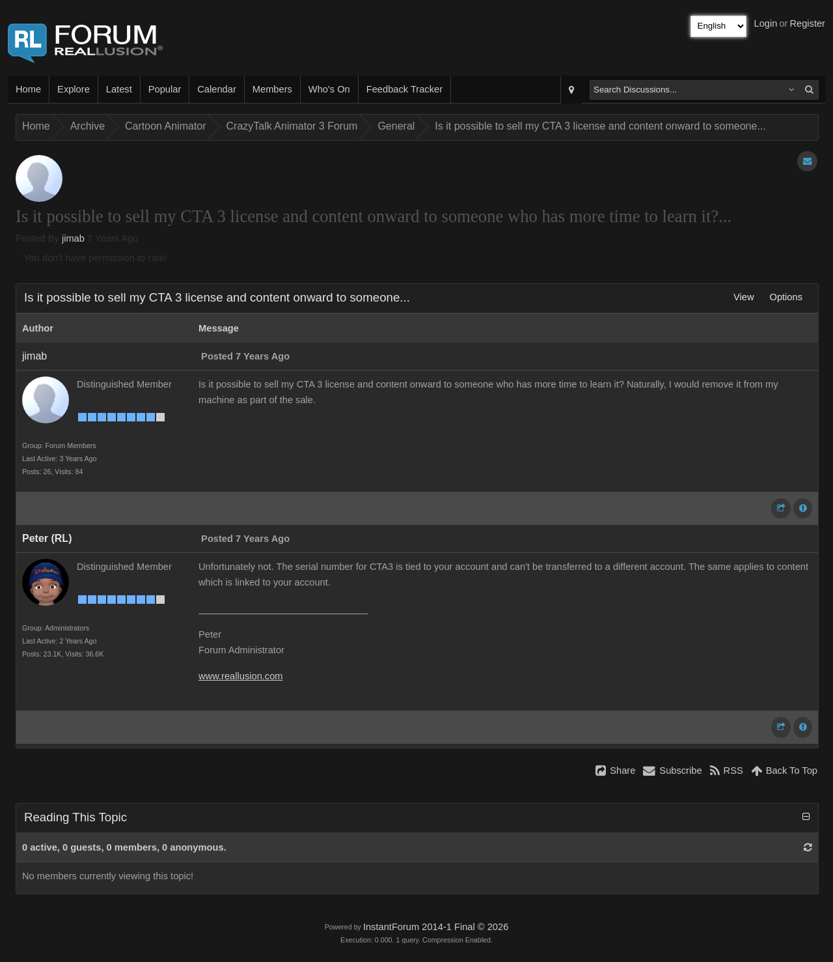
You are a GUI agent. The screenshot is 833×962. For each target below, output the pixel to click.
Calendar (216, 89)
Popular (165, 89)
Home (28, 89)
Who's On (329, 89)
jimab (73, 238)
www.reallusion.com (240, 676)
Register (807, 23)
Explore (73, 89)
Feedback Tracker (404, 89)
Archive (87, 126)
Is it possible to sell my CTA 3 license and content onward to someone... (600, 126)
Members (272, 89)
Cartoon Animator (165, 126)
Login (766, 23)
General (396, 126)
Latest (119, 89)
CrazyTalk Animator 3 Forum (292, 126)
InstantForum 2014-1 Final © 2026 (435, 927)
